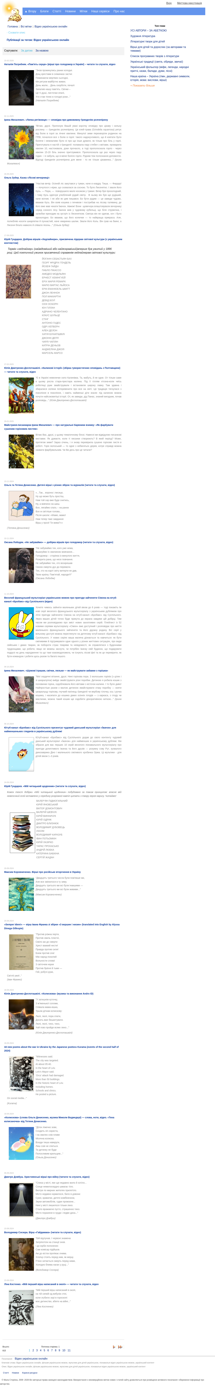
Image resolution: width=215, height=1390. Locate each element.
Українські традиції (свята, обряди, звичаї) (156, 61)
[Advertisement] (145, 144)
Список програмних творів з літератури (154, 56)
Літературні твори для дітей (147, 41)
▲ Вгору (30, 11)
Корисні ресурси (29, 1373)
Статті (57, 11)
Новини (70, 11)
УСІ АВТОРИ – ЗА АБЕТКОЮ (148, 30)
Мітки (83, 11)
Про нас (119, 11)
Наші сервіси (100, 11)
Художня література (142, 36)
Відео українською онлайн (31, 1358)
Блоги (44, 11)
